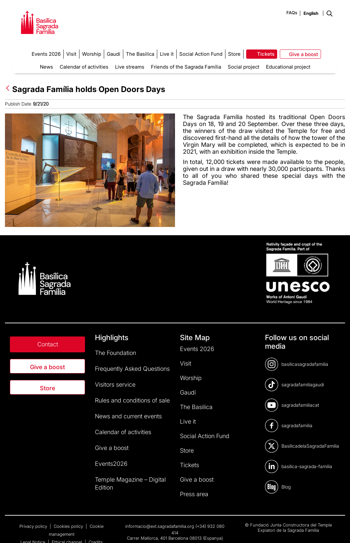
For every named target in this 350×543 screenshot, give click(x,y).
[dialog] (337, 530)
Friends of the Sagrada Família (186, 67)
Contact (47, 344)
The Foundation (115, 352)
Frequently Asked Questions (132, 368)
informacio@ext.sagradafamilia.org (159, 526)
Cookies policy (69, 526)
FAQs (291, 12)
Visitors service (115, 384)
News (46, 67)
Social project (243, 67)
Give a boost (47, 367)
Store (47, 388)
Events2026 (111, 463)
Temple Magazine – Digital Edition (130, 483)
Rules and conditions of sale (132, 400)
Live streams (129, 67)
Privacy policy (33, 526)
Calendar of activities (84, 67)
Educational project (288, 67)
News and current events (128, 416)
